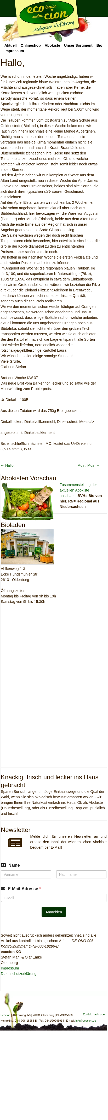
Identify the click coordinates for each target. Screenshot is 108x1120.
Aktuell (10, 45)
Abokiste (52, 45)
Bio (99, 45)
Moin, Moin (88, 465)
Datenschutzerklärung (18, 974)
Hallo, (8, 465)
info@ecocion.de (86, 1020)
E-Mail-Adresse (24, 889)
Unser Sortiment (78, 45)
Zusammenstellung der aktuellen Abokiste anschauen (78, 490)
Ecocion (46, 21)
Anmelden (54, 912)
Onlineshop (31, 45)
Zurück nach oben (94, 1014)
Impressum (14, 51)
